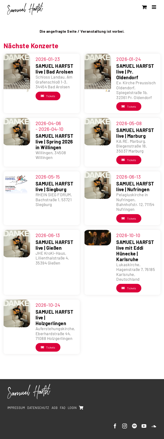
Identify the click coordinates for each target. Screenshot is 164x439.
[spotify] (134, 426)
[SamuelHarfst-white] (28, 385)
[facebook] (115, 426)
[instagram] (124, 426)
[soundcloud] (153, 426)
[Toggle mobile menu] (154, 7)
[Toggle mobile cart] (144, 7)
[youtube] (144, 426)
